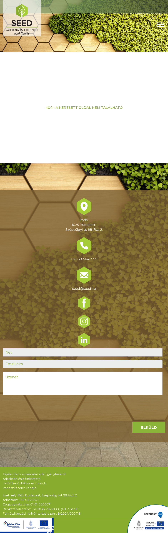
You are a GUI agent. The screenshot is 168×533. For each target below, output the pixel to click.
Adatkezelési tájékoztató (22, 479)
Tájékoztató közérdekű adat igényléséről (34, 474)
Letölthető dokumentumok (24, 483)
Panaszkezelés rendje (19, 488)
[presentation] (30, 405)
